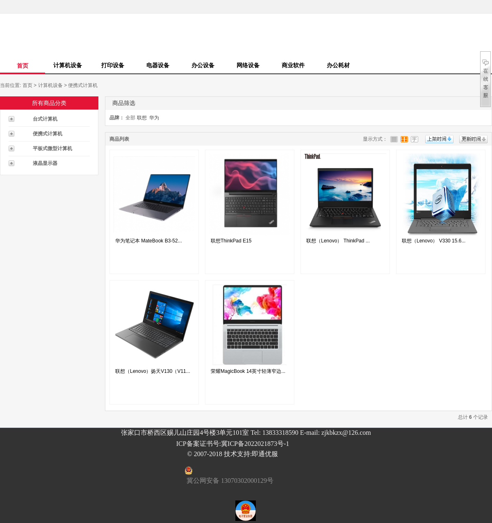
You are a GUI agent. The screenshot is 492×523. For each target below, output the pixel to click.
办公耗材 (338, 65)
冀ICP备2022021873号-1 (255, 443)
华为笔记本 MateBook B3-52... (148, 241)
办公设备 (202, 65)
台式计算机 (45, 119)
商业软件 (293, 65)
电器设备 (157, 65)
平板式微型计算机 (52, 148)
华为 (154, 118)
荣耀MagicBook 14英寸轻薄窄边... (248, 371)
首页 (22, 65)
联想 (142, 118)
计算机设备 (67, 65)
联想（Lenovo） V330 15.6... (433, 241)
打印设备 (112, 65)
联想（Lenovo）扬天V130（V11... (152, 371)
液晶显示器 (45, 163)
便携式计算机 (83, 85)
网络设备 (248, 65)
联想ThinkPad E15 (231, 241)
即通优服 (265, 453)
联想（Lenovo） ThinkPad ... (338, 241)
